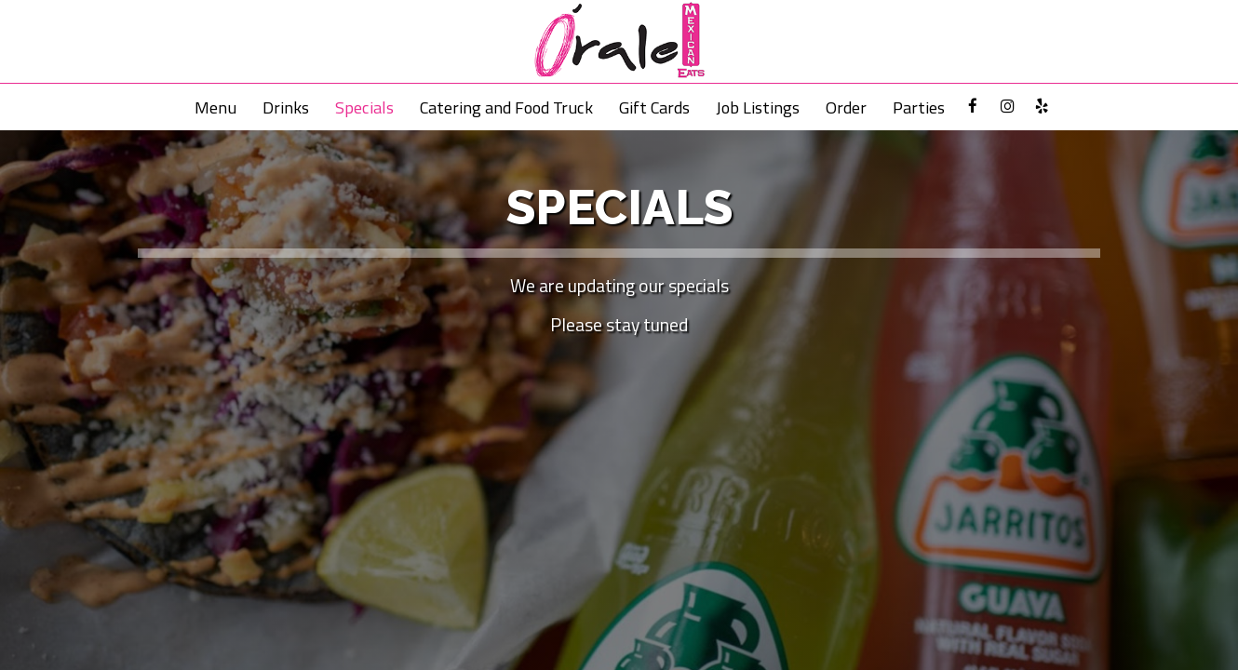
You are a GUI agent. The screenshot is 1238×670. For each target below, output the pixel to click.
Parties (919, 107)
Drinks (285, 107)
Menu (215, 107)
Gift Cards (654, 107)
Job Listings (758, 107)
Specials (364, 107)
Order (846, 107)
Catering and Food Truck (506, 107)
